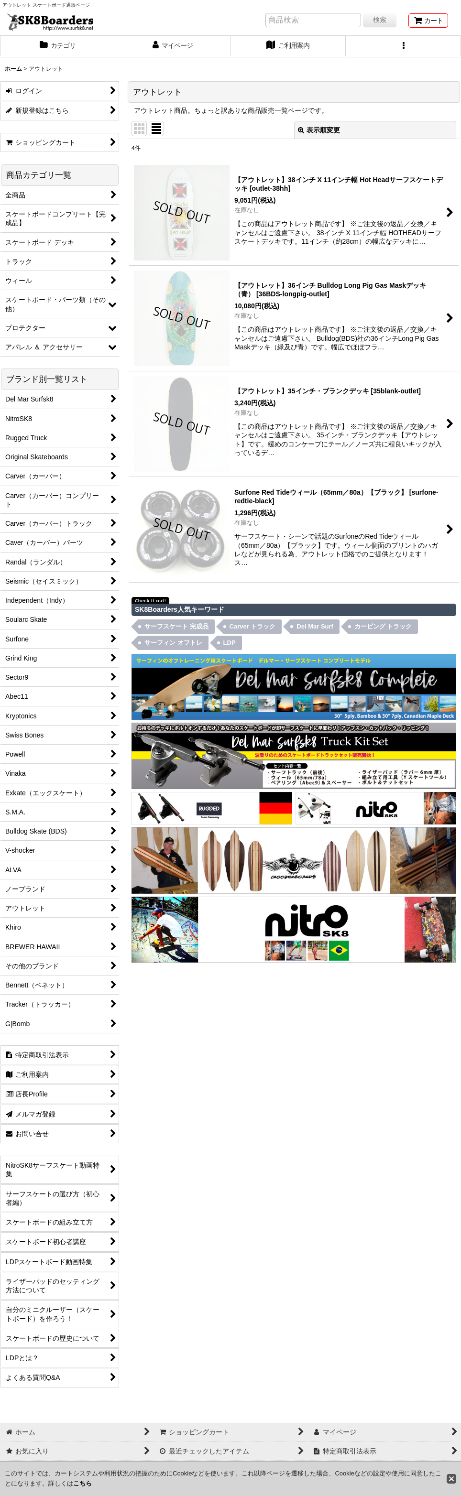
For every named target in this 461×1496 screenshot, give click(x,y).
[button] (403, 46)
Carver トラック (253, 626)
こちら (82, 1483)
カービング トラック (383, 626)
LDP (229, 642)
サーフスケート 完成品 (176, 626)
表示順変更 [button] (319, 130)
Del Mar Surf (314, 626)
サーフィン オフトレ (173, 642)
